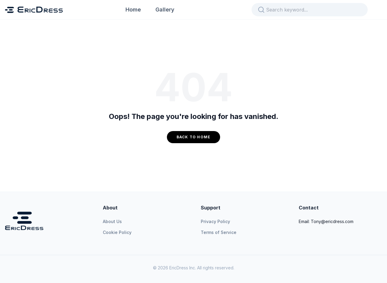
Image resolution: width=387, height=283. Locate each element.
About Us (112, 221)
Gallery (164, 9)
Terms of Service (218, 232)
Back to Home (193, 137)
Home (133, 9)
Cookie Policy (117, 232)
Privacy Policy (215, 221)
